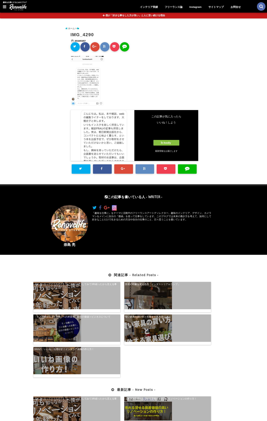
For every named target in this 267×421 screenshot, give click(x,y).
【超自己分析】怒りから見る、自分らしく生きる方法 (159, 357)
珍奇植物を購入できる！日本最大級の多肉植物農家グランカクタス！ (210, 357)
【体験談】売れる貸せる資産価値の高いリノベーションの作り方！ (108, 357)
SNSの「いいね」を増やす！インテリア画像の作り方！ (57, 312)
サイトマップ (216, 6)
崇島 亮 (69, 245)
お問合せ (236, 6)
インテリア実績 (149, 6)
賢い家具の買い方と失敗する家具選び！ (208, 283)
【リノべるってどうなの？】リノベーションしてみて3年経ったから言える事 (57, 285)
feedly (166, 142)
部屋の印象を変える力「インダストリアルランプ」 (108, 285)
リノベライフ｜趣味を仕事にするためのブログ (126, 416)
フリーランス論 (174, 6)
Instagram (195, 6)
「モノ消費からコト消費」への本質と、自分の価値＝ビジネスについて (159, 285)
